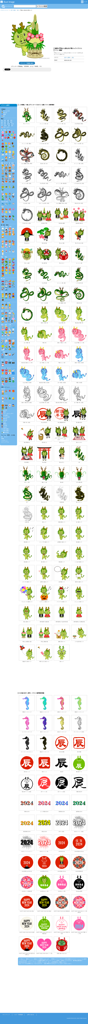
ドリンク (3, 249)
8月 (11, 122)
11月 (12, 124)
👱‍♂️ (2, 297)
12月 (5, 125)
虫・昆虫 (3, 214)
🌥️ (2, 154)
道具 (11, 360)
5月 (11, 120)
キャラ (6, 163)
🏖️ (13, 157)
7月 (8, 122)
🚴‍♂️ (13, 283)
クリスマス (4, 396)
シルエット (4, 440)
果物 (5, 257)
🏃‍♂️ (9, 318)
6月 (5, 122)
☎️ (6, 362)
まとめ (84, 2)
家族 (2, 292)
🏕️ (9, 349)
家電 (2, 360)
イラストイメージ (4, 10)
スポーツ (3, 338)
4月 (8, 120)
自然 (8, 130)
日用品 (6, 360)
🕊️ (13, 194)
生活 (6, 292)
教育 (2, 311)
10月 (8, 124)
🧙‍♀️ (13, 405)
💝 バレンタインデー (7, 413)
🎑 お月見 (4, 425)
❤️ (6, 329)
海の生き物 (4, 201)
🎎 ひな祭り (4, 415)
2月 (12, 125)
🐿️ (6, 179)
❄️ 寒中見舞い (5, 429)
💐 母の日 (4, 112)
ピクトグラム (5, 442)
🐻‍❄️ (13, 170)
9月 (5, 124)
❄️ (9, 154)
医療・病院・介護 (6, 324)
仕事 (8, 303)
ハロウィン (4, 403)
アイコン (3, 368)
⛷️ (2, 349)
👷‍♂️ (9, 305)
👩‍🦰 (13, 294)
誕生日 (3, 389)
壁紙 (2, 438)
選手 (8, 338)
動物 (2, 163)
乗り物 (3, 278)
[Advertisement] (17, 29)
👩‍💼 (6, 305)
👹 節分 (3, 412)
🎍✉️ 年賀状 (5, 432)
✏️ (13, 313)
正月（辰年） (14, 10)
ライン (6, 437)
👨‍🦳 (6, 297)
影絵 (12, 163)
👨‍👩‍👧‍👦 (2, 300)
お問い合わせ (30, 1014)
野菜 (2, 257)
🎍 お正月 (4, 410)
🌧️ (6, 154)
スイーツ (3, 239)
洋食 (6, 226)
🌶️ (13, 264)
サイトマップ (6, 1014)
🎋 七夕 (3, 422)
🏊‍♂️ (13, 346)
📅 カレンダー (5, 127)
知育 (11, 311)
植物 (4, 130)
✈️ (13, 286)
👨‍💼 (2, 305)
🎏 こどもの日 (5, 111)
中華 (10, 226)
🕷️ (6, 408)
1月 (9, 125)
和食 (2, 226)
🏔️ (9, 157)
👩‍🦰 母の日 (4, 418)
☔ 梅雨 (3, 114)
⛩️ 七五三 (4, 427)
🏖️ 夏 (3, 116)
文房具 (7, 311)
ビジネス (3, 303)
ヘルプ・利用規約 (18, 1014)
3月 (5, 120)
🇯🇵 (9, 373)
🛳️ (6, 289)
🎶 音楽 (3, 352)
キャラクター (4, 376)
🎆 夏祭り (4, 424)
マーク (9, 368)
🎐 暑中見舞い (5, 430)
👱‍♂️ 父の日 (4, 420)
